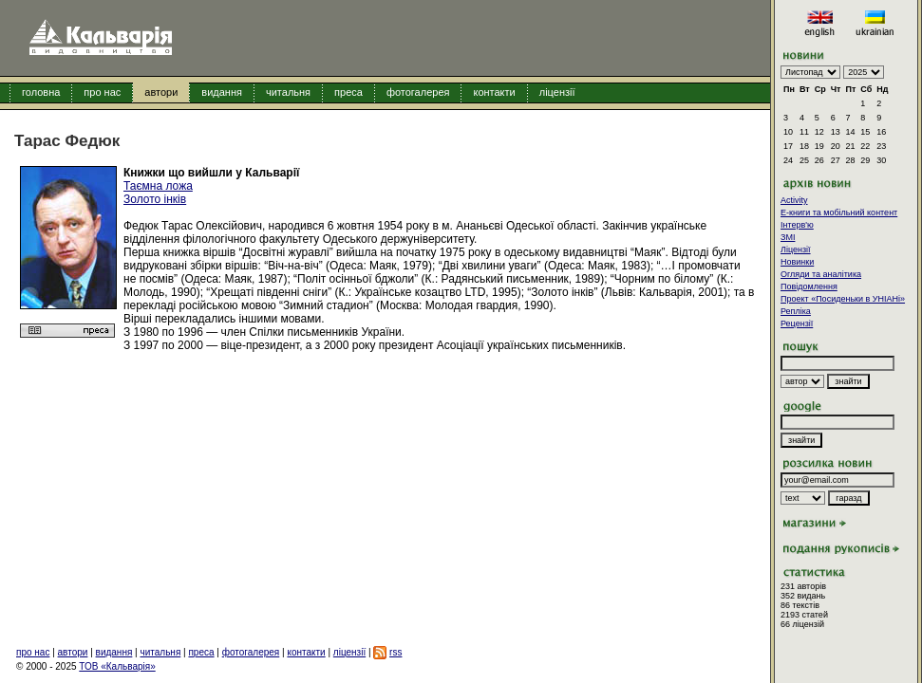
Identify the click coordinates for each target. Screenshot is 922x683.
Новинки (797, 262)
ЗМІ (788, 237)
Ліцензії (796, 249)
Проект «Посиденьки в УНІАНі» (843, 299)
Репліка (796, 311)
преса (348, 92)
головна (41, 92)
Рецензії (797, 323)
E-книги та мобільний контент (839, 212)
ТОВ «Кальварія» (117, 666)
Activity (794, 200)
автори (161, 92)
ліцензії (557, 92)
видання (221, 92)
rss (395, 652)
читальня (288, 92)
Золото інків (154, 199)
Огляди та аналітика (821, 274)
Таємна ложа (158, 186)
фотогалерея (418, 92)
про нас (102, 92)
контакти (494, 92)
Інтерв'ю (797, 225)
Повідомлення (809, 286)
